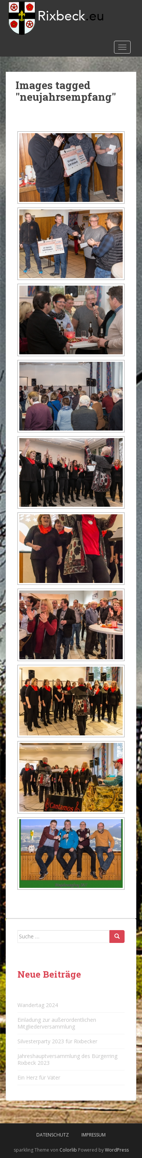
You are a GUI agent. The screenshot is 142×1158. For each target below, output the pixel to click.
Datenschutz (52, 1135)
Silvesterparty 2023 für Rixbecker (57, 1041)
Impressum (93, 1135)
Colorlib (68, 1150)
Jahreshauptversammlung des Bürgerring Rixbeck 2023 (67, 1059)
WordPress (117, 1150)
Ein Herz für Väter (38, 1077)
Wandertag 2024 (37, 1005)
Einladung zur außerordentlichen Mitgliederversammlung (56, 1023)
